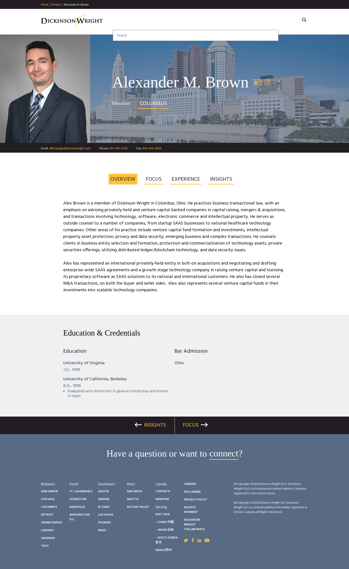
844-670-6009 (152, 148)
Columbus (49, 507)
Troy (45, 546)
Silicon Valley (138, 507)
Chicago (48, 499)
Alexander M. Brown (76, 4)
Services (159, 21)
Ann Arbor (49, 491)
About (289, 21)
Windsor (162, 499)
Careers (265, 21)
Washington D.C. (79, 517)
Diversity (237, 21)
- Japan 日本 (164, 530)
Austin (103, 491)
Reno (102, 530)
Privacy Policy (195, 499)
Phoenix (104, 522)
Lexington (77, 499)
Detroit (47, 514)
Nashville (77, 507)
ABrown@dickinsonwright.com (69, 148)
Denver (103, 499)
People (56, 4)
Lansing (47, 530)
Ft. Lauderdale (80, 491)
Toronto (162, 491)
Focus (191, 425)
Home (45, 4)
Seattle (133, 499)
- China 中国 (164, 522)
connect (223, 453)
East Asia (162, 514)
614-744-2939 (118, 148)
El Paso (104, 507)
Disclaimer (192, 492)
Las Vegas (105, 514)
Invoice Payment (191, 509)
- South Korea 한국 (166, 540)
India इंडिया (163, 550)
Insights (186, 21)
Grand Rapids (51, 522)
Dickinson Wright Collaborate (194, 525)
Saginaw (48, 538)
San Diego (134, 491)
